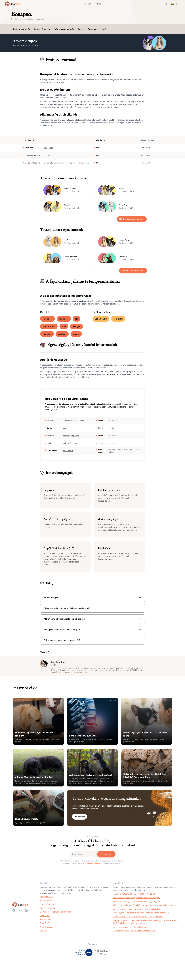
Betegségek (93, 29)
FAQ (104, 29)
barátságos (47, 319)
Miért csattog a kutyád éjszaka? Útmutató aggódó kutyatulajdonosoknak (145, 906)
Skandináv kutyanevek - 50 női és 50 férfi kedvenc (134, 895)
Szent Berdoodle (47, 901)
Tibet (51, 148)
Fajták (98, 3)
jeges (65, 428)
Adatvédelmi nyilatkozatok (93, 864)
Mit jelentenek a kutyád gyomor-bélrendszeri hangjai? (136, 899)
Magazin (87, 3)
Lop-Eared (75, 435)
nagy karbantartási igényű (79, 163)
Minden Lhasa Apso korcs (133, 270)
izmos (65, 451)
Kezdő (120, 449)
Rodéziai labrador (48, 909)
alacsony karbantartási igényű (55, 163)
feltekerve (74, 443)
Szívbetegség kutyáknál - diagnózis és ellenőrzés (134, 932)
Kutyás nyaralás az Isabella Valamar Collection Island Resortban (141, 914)
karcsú (70, 451)
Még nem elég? (92, 837)
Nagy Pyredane (46, 928)
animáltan (47, 334)
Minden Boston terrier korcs (131, 219)
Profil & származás (21, 29)
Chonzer (43, 932)
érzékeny (62, 334)
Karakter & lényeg (42, 29)
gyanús (76, 334)
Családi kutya (101, 319)
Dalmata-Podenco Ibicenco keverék (55, 913)
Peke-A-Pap (45, 916)
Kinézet (81, 29)
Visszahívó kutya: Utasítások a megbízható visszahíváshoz (138, 917)
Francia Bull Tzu (47, 905)
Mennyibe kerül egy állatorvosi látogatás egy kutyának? (137, 902)
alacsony (151, 140)
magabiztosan (48, 326)
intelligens (64, 319)
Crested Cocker (46, 898)
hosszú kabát (79, 420)
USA (45, 148)
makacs (66, 443)
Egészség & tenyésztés (64, 29)
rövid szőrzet (68, 420)
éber (64, 326)
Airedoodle (45, 920)
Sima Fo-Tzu (45, 924)
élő (76, 319)
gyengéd (76, 326)
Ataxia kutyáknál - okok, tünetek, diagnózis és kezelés (136, 910)
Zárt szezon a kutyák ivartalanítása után (130, 928)
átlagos (143, 140)
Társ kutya (118, 319)
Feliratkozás (106, 855)
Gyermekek (112, 449)
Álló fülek (66, 435)
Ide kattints (79, 818)
